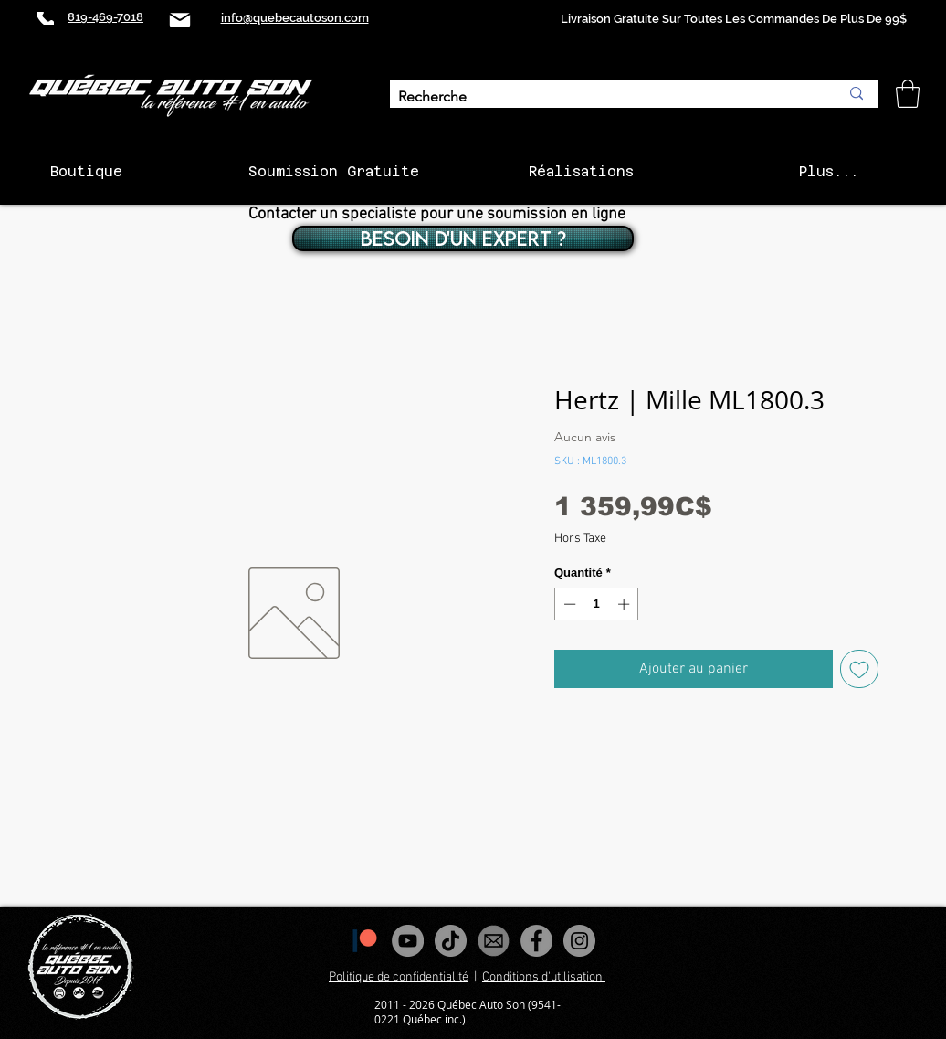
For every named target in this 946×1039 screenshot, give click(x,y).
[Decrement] (568, 604)
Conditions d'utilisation (543, 977)
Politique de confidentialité (398, 977)
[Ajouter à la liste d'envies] (859, 669)
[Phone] (45, 18)
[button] (908, 94)
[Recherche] (605, 97)
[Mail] (180, 19)
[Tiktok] (451, 941)
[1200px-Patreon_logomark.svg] (365, 941)
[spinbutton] (597, 604)
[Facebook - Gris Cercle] (536, 941)
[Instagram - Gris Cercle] (579, 941)
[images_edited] (494, 941)
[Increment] (625, 604)
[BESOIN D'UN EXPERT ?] (463, 238)
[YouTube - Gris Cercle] (408, 941)
